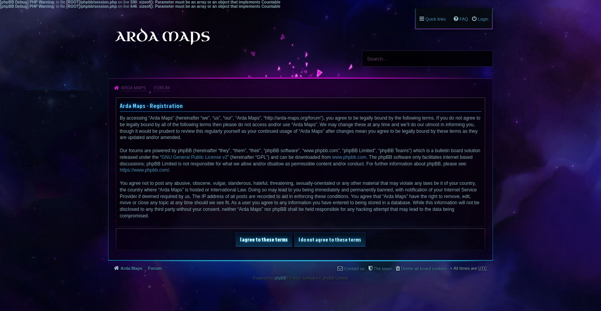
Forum (161, 87)
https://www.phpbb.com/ (144, 170)
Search (484, 58)
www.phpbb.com (349, 157)
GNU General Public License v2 (194, 157)
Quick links (435, 19)
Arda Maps (133, 87)
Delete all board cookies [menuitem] (424, 268)
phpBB (280, 278)
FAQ (463, 19)
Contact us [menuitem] (354, 268)
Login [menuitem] (483, 19)
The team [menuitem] (382, 268)
